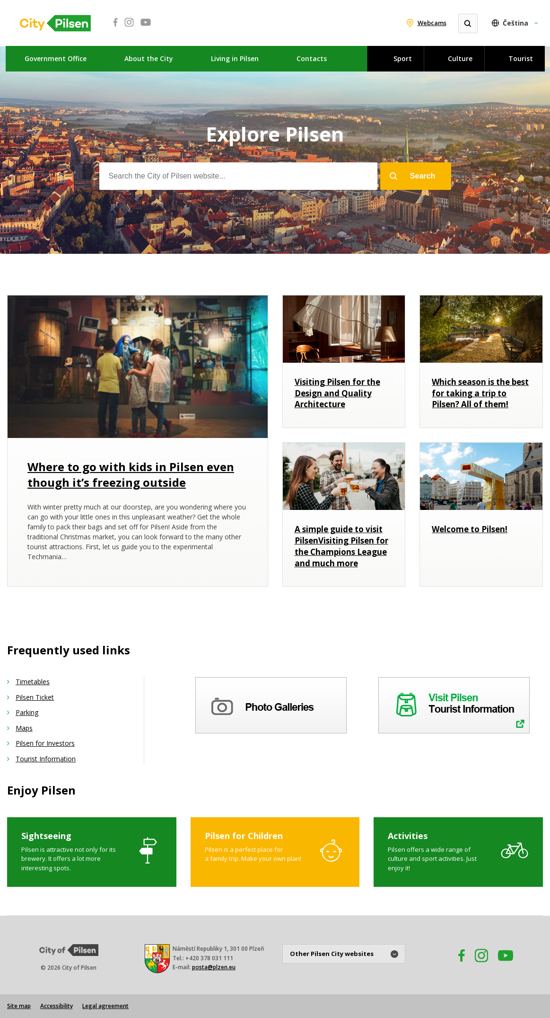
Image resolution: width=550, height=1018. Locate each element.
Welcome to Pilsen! (469, 529)
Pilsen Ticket (35, 697)
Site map (19, 1006)
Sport (402, 58)
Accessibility (56, 1006)
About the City (148, 58)
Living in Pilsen (235, 58)
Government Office (56, 58)
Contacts (312, 58)
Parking (27, 712)
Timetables (33, 681)
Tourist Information (46, 758)
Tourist (520, 58)
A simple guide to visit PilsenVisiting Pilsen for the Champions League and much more (341, 546)
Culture (460, 58)
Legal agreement (105, 1006)
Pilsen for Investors (45, 743)
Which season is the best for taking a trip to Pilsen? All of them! (480, 393)
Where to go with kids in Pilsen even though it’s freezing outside (130, 475)
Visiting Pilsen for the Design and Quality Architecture (337, 393)
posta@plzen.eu (214, 967)
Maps (24, 727)
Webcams (432, 22)
